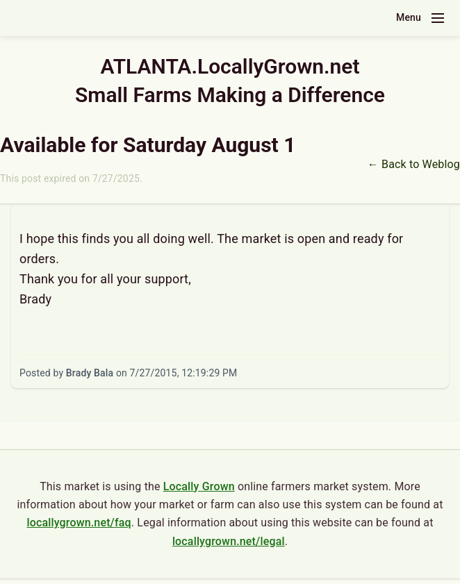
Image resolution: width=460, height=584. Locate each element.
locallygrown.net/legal (228, 541)
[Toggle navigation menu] (438, 18)
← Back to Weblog (414, 164)
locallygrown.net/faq (78, 522)
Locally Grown (199, 486)
